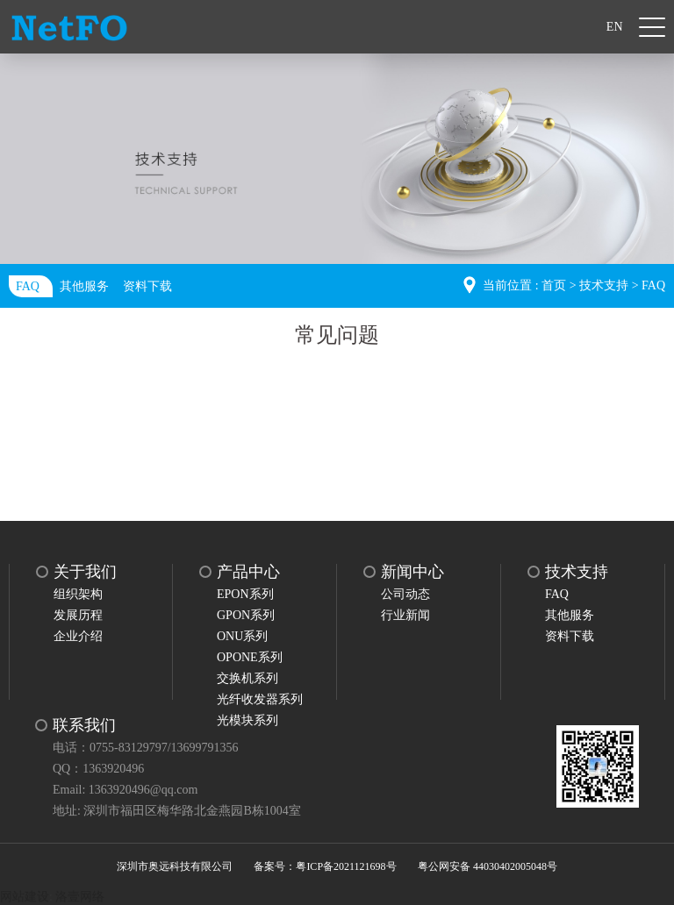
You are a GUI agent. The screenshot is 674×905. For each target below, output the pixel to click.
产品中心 (248, 572)
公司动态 (405, 594)
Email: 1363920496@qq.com (125, 789)
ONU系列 (242, 636)
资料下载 (147, 286)
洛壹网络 (79, 896)
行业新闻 (405, 615)
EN (614, 26)
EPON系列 (245, 594)
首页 (553, 285)
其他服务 (84, 286)
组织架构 (78, 594)
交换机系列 (247, 678)
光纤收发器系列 (260, 699)
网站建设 (24, 896)
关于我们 (85, 572)
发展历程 (78, 615)
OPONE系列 (250, 657)
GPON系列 (246, 615)
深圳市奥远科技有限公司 (175, 866)
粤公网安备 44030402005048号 (487, 866)
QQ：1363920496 (98, 768)
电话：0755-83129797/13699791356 (146, 747)
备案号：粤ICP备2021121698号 (325, 866)
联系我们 (84, 725)
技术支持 (603, 285)
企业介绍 (78, 636)
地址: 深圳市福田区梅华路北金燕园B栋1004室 (177, 810)
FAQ (27, 286)
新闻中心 (412, 572)
